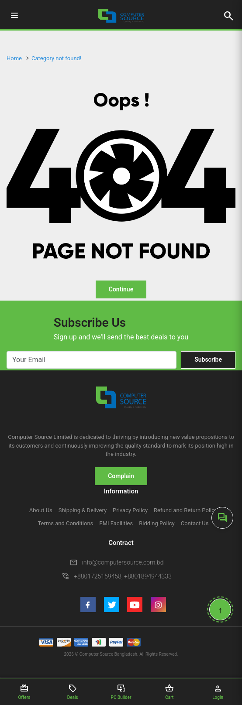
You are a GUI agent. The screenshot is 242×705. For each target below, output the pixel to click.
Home (14, 58)
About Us (40, 510)
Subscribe (208, 359)
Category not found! (56, 58)
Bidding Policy (157, 523)
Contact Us (195, 523)
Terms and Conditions (65, 523)
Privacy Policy (130, 510)
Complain (121, 475)
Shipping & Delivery (83, 510)
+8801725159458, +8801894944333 (123, 576)
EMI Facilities (116, 523)
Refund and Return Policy (185, 510)
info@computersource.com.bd (123, 562)
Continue (121, 289)
